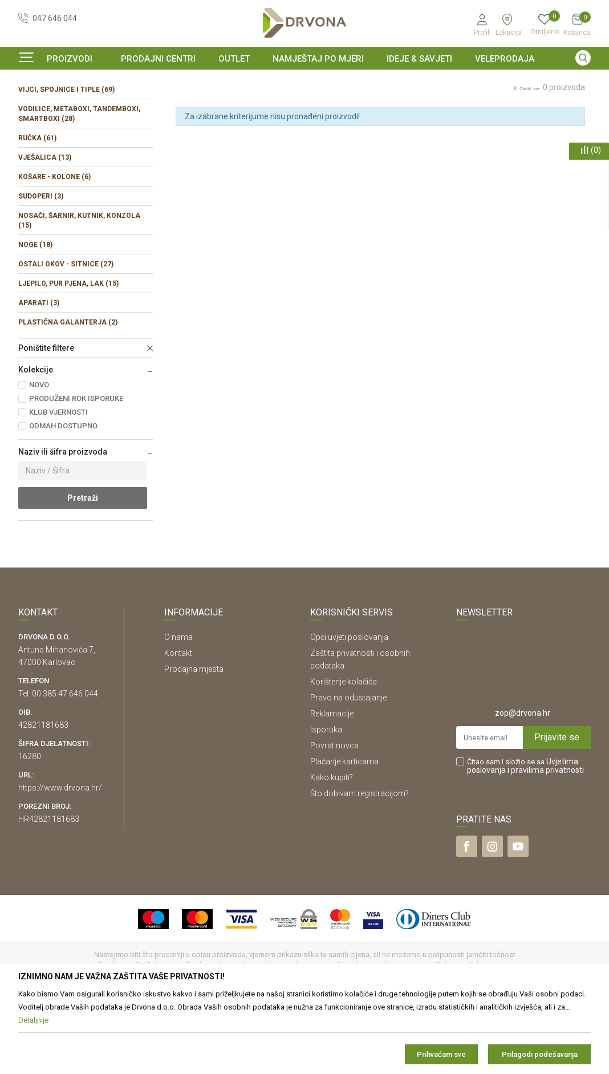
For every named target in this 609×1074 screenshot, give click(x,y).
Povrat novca (334, 815)
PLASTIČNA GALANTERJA (67, 392)
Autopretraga (329, 129)
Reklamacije (332, 783)
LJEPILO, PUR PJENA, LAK (68, 353)
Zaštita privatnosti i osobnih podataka (360, 729)
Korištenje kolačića (343, 751)
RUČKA (37, 208)
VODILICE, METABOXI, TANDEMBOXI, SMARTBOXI (79, 183)
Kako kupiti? (331, 847)
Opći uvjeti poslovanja (349, 706)
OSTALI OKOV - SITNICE (65, 334)
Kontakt (178, 722)
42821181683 (43, 794)
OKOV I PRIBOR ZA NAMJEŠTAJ (109, 105)
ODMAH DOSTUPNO (63, 495)
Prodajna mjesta (194, 738)
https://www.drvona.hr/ (60, 857)
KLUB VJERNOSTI (58, 481)
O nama (178, 706)
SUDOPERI (40, 266)
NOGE (35, 314)
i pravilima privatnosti (546, 839)
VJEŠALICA (44, 227)
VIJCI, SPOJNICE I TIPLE (66, 159)
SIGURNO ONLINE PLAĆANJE (303, 82)
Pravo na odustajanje (348, 767)
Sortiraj (379, 129)
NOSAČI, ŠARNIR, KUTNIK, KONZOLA (79, 290)
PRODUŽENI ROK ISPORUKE (76, 468)
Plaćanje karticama (344, 831)
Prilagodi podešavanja (540, 1054)
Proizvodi (33, 105)
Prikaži (493, 129)
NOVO (39, 454)
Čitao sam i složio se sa (525, 835)
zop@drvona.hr (522, 782)
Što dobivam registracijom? (359, 863)
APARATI (38, 372)
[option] (304, 82)
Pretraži (82, 567)
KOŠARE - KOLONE (54, 246)
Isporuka (326, 799)
